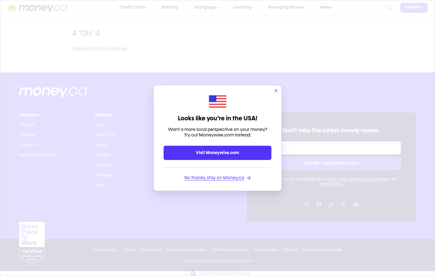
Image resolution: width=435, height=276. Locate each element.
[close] (276, 91)
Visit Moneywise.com (217, 153)
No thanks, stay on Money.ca (217, 178)
